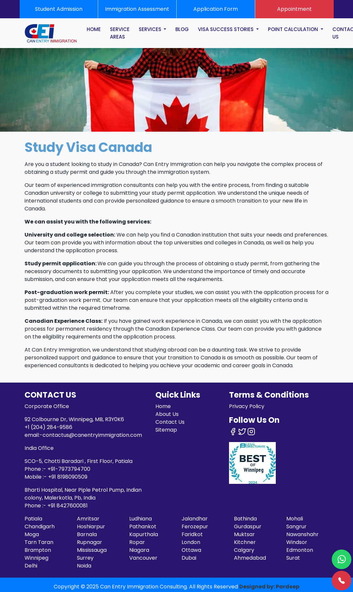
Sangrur (296, 526)
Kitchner (245, 542)
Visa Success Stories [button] (226, 29)
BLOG (182, 29)
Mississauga (92, 550)
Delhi (31, 565)
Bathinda (245, 518)
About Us (167, 414)
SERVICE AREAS (120, 33)
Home (163, 406)
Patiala (33, 518)
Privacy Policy (246, 406)
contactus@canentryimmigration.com (92, 435)
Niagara (139, 550)
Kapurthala (143, 534)
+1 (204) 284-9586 (48, 427)
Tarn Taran (39, 542)
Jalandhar (195, 518)
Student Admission (58, 9)
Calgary (244, 550)
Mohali (294, 518)
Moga (32, 534)
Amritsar (88, 518)
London (191, 542)
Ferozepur (195, 526)
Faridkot (192, 534)
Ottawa (191, 550)
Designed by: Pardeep (269, 586)
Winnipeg (36, 558)
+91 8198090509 (67, 477)
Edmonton (299, 550)
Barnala (87, 534)
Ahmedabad (250, 558)
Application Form (215, 9)
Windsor (296, 542)
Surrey (85, 558)
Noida (84, 565)
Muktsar (244, 534)
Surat (293, 558)
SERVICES (151, 29)
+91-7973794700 (68, 469)
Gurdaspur (247, 526)
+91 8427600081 (67, 505)
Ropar (137, 542)
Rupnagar (89, 542)
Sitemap (166, 430)
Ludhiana (140, 518)
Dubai (189, 558)
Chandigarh (40, 526)
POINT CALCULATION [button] (293, 29)
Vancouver (143, 558)
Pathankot (142, 526)
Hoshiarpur (91, 526)
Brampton (38, 550)
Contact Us (170, 422)
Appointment (294, 9)
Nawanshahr (302, 534)
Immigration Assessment (137, 9)
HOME (94, 29)
